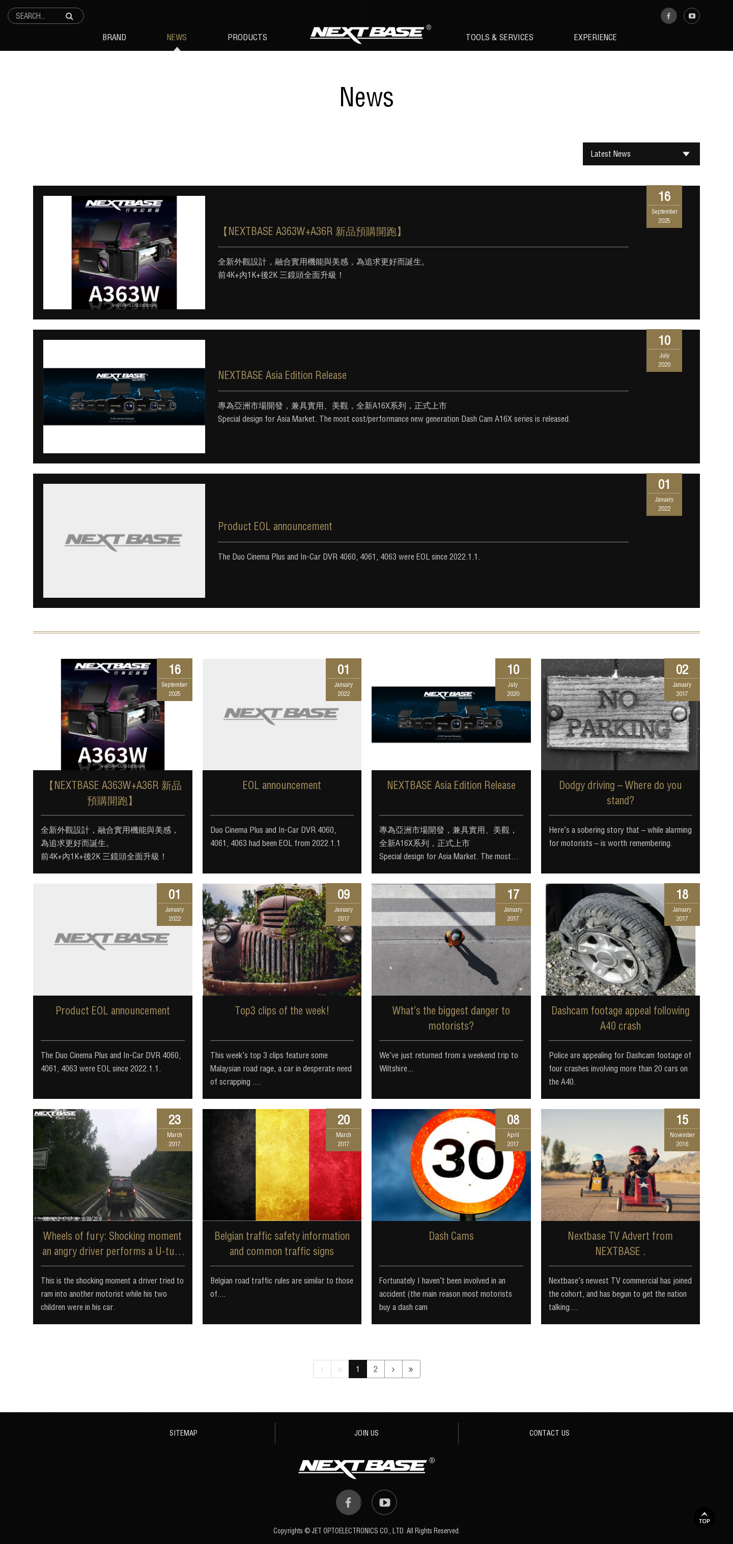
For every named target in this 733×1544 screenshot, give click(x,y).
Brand (114, 37)
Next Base (371, 34)
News (177, 37)
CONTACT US (549, 1433)
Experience (595, 37)
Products (247, 37)
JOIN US (366, 1433)
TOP (704, 1518)
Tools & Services (499, 37)
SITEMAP (183, 1433)
